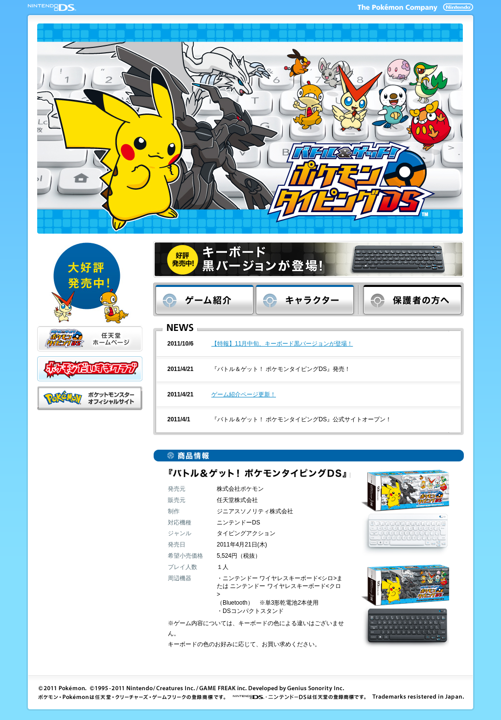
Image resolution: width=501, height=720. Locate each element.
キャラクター (307, 299)
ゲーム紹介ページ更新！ (243, 394)
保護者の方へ (411, 299)
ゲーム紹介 (204, 299)
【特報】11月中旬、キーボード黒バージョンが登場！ (282, 343)
